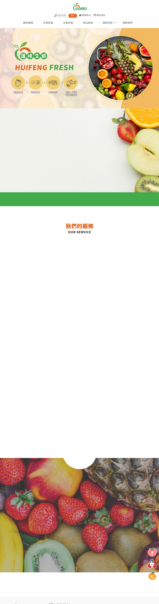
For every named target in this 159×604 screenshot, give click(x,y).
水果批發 (48, 22)
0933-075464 (63, 599)
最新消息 (108, 22)
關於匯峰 (28, 22)
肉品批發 (88, 22)
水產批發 (68, 22)
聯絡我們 (128, 22)
